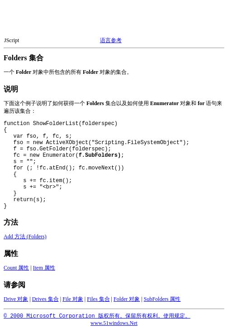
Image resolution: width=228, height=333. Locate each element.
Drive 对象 (16, 302)
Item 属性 (44, 270)
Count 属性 (16, 270)
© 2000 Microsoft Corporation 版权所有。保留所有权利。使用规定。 (97, 319)
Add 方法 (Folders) (25, 239)
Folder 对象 (127, 302)
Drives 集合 (45, 302)
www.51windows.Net (114, 326)
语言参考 (111, 40)
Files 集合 (98, 302)
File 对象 (72, 302)
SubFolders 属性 (162, 302)
